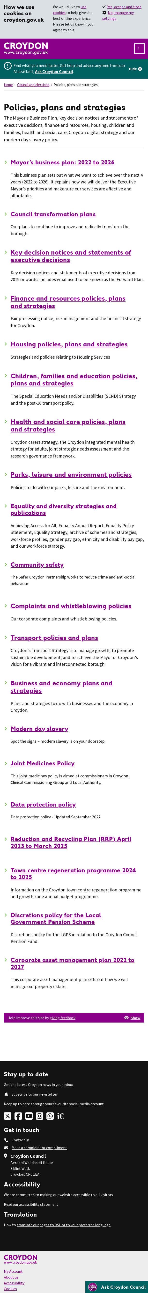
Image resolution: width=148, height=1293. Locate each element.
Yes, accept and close (124, 6)
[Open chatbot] (116, 1287)
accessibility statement (38, 1204)
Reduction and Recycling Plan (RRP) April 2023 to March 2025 (71, 842)
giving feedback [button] (62, 1017)
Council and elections (33, 84)
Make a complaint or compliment (39, 1147)
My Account (13, 1271)
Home (8, 84)
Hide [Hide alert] (133, 68)
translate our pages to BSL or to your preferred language (64, 1224)
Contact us (21, 1140)
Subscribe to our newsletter (35, 1094)
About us (11, 1277)
